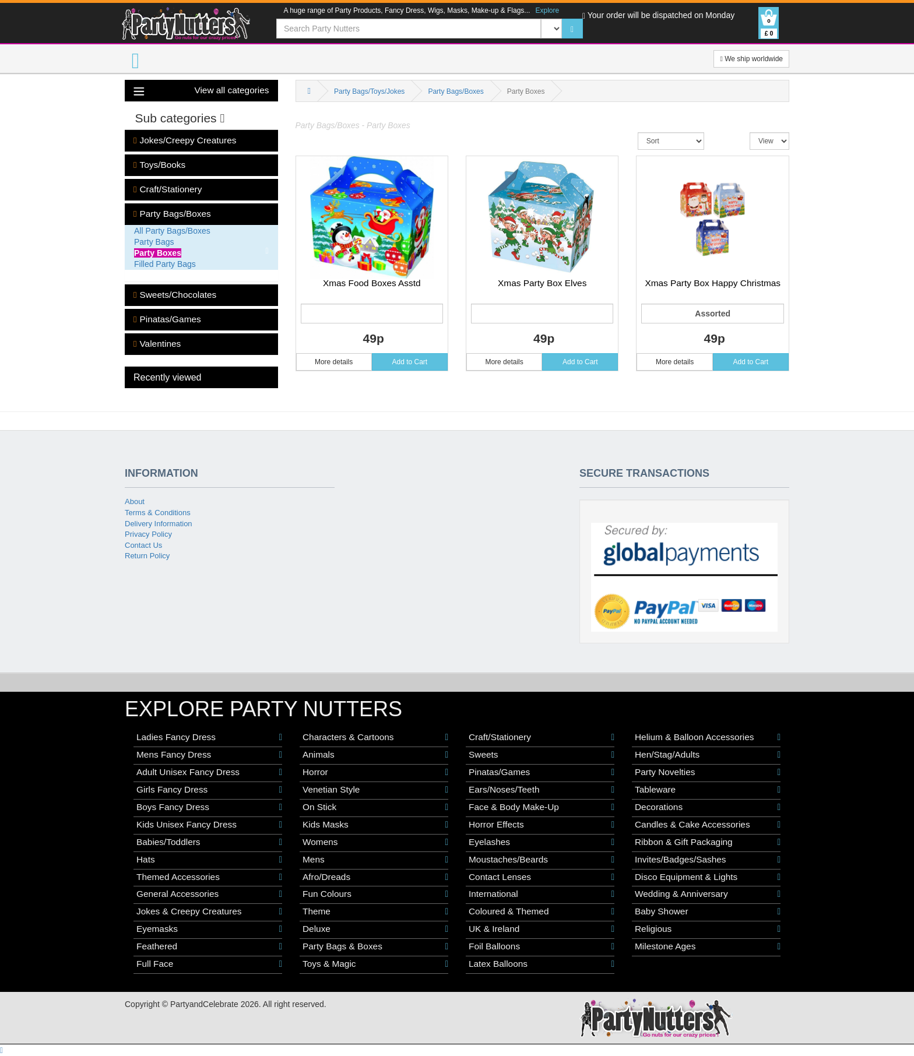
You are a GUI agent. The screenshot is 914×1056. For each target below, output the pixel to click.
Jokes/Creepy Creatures (184, 140)
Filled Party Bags (165, 264)
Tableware (708, 789)
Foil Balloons (541, 946)
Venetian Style (375, 789)
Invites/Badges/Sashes (708, 859)
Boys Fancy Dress (209, 807)
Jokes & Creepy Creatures (209, 911)
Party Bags (154, 242)
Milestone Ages (708, 946)
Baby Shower (708, 911)
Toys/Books (159, 165)
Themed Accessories (209, 877)
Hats (209, 859)
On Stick (375, 807)
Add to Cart (410, 362)
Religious (708, 929)
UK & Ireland (541, 929)
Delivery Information (158, 523)
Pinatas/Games (167, 319)
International (541, 894)
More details (334, 362)
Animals (375, 754)
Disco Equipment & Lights (708, 877)
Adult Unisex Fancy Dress (209, 772)
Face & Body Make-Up (541, 807)
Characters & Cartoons (375, 737)
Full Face (209, 964)
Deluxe (375, 929)
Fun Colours (375, 894)
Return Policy (147, 555)
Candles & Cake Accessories (708, 824)
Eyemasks (209, 929)
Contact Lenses (541, 877)
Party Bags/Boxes (172, 214)
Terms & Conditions (158, 512)
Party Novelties (708, 772)
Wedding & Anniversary (708, 894)
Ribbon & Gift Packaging (708, 842)
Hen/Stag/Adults (708, 754)
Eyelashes (541, 842)
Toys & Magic (375, 964)
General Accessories (209, 894)
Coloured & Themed (541, 911)
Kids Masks (375, 824)
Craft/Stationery (167, 189)
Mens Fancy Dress (209, 754)
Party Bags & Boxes (375, 946)
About (135, 501)
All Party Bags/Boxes (172, 230)
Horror (375, 772)
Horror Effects (541, 824)
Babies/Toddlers (209, 842)
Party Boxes (157, 253)
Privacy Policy (148, 534)
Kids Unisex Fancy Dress (209, 824)
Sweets (541, 754)
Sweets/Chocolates (174, 295)
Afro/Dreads (375, 877)
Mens (375, 859)
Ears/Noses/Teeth (541, 789)
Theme (375, 911)
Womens (375, 842)
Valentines (157, 344)
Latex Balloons (541, 964)
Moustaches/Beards (541, 859)
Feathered (209, 946)
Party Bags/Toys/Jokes (369, 91)
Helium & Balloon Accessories (708, 737)
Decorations (708, 807)
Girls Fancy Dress (209, 789)
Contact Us (143, 545)
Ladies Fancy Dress (209, 737)
